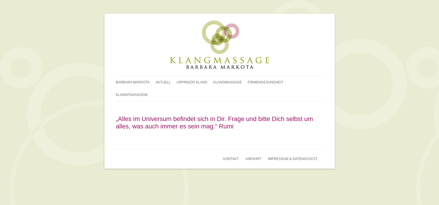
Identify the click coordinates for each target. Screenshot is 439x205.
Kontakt (231, 159)
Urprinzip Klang (192, 82)
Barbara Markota (133, 82)
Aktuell (163, 82)
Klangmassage (227, 82)
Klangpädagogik (132, 95)
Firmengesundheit (265, 82)
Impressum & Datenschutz (292, 159)
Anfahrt (253, 159)
